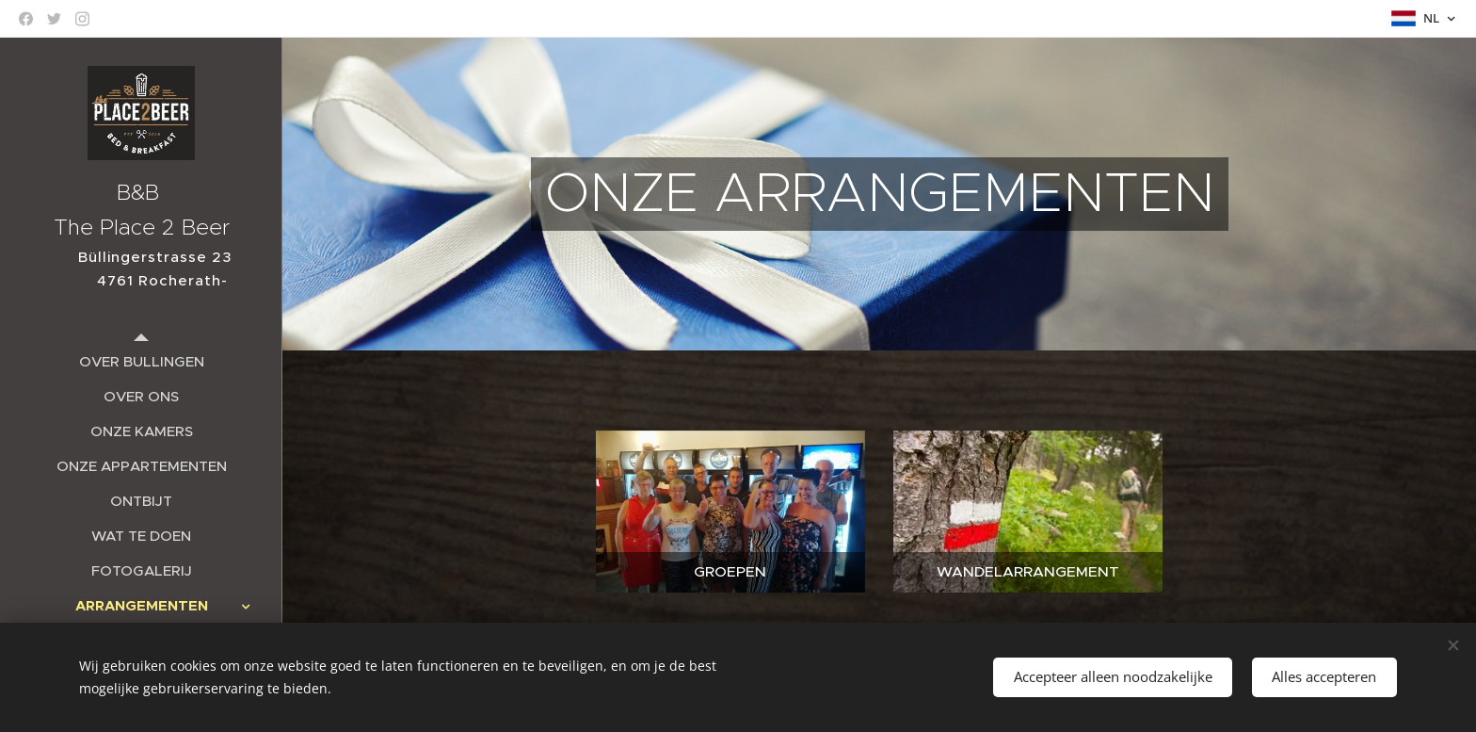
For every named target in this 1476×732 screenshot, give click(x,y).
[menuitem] (141, 361)
